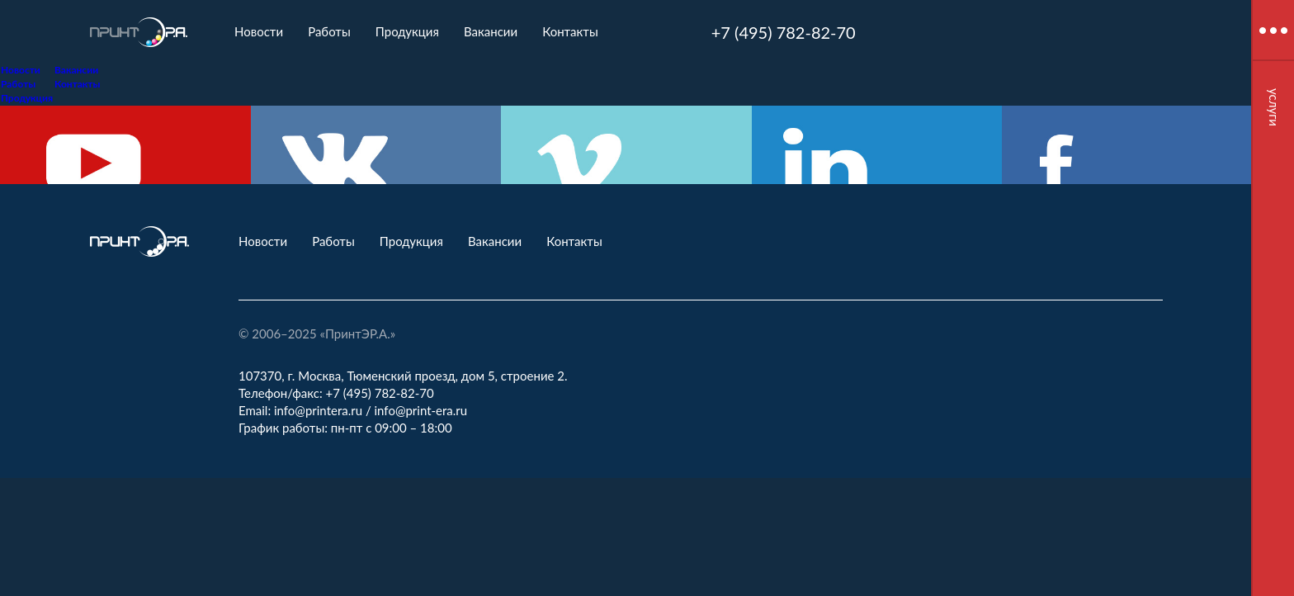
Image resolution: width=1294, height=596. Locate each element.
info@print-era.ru (421, 410)
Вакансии (490, 31)
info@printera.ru (318, 410)
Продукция (407, 31)
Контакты (570, 31)
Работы (329, 31)
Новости (258, 31)
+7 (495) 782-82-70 (783, 32)
